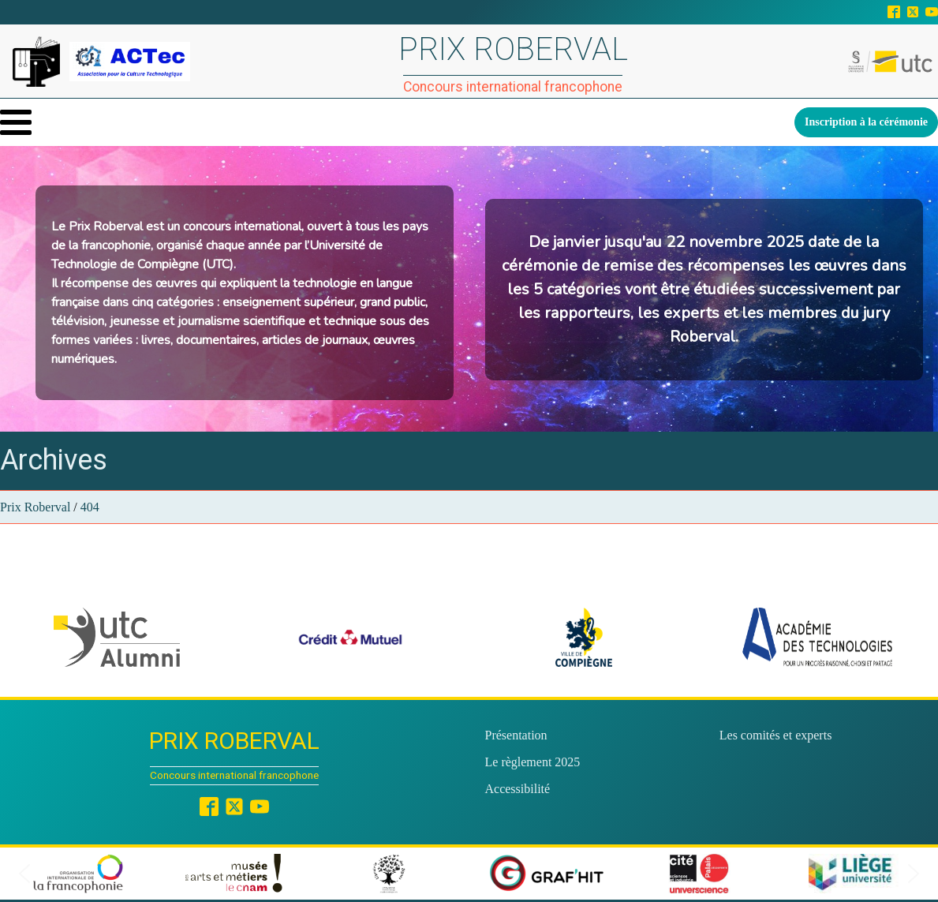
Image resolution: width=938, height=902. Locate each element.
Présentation (516, 735)
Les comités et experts (775, 735)
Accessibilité (518, 788)
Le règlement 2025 (533, 762)
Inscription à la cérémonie (866, 122)
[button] (116, 637)
